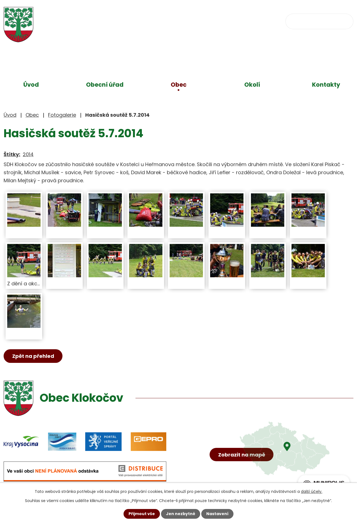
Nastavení (217, 513)
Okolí (252, 85)
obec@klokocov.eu (232, 21)
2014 (28, 154)
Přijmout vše (142, 513)
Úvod (31, 85)
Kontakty (326, 85)
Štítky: (12, 154)
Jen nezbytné (180, 513)
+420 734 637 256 (166, 21)
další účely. (311, 491)
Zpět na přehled (33, 356)
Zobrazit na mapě (241, 454)
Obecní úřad (105, 85)
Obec (179, 85)
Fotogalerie (62, 114)
